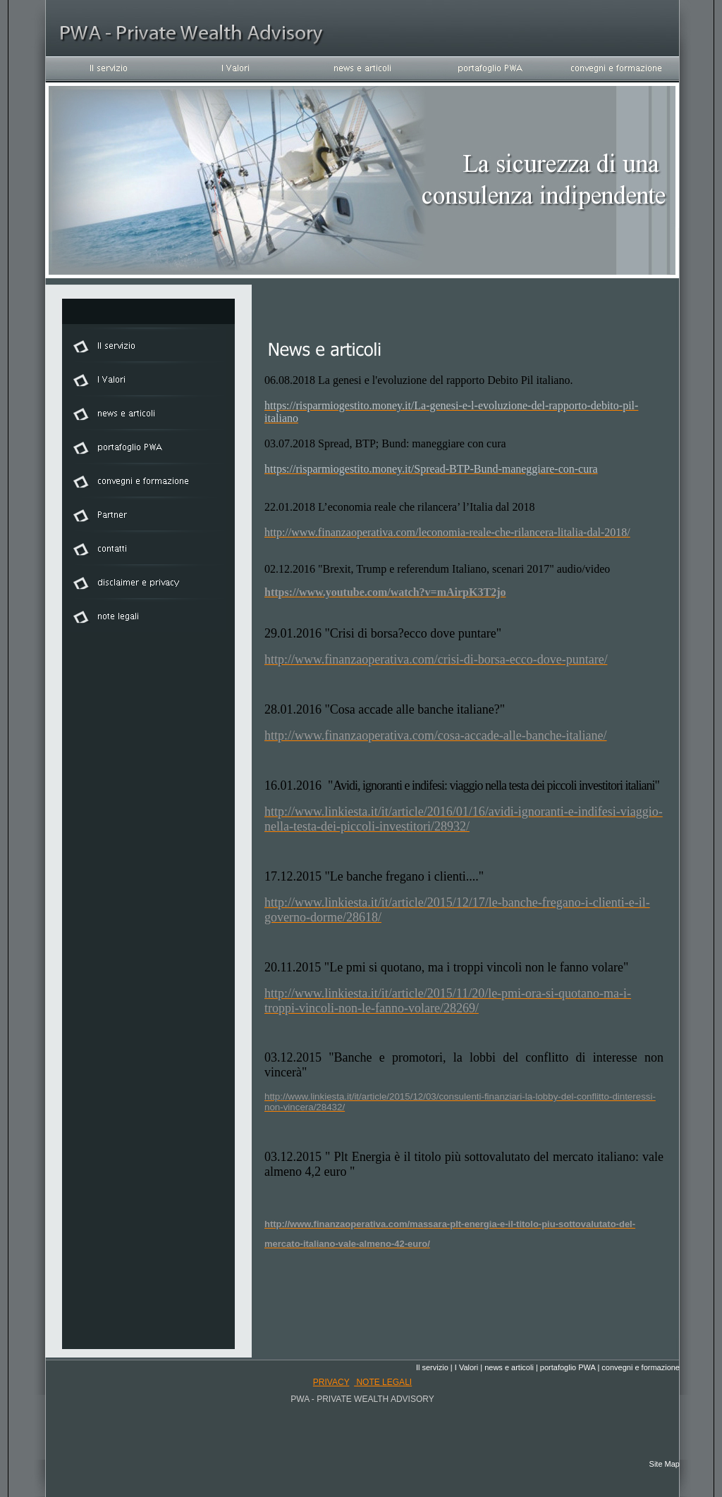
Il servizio (432, 1367)
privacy (331, 1382)
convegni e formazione (640, 1367)
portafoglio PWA (567, 1367)
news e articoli (509, 1367)
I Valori (466, 1367)
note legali (383, 1382)
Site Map (664, 1464)
